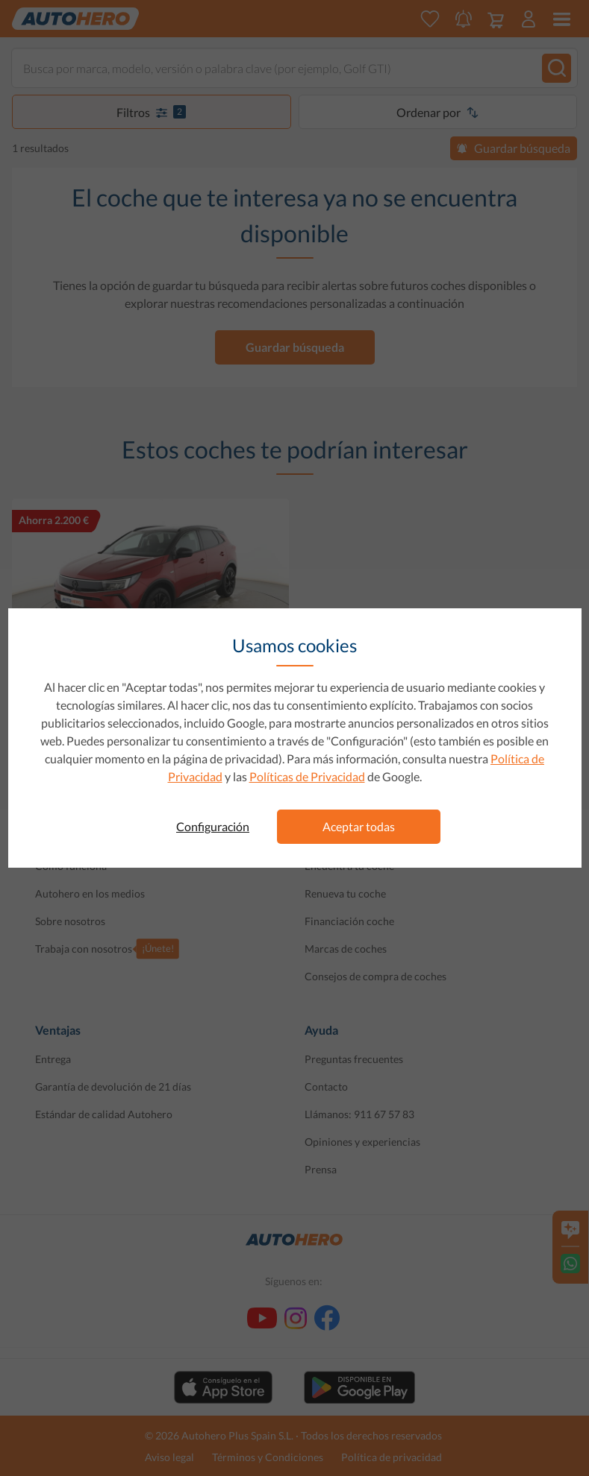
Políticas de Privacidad (307, 776)
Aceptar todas (358, 826)
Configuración (212, 826)
